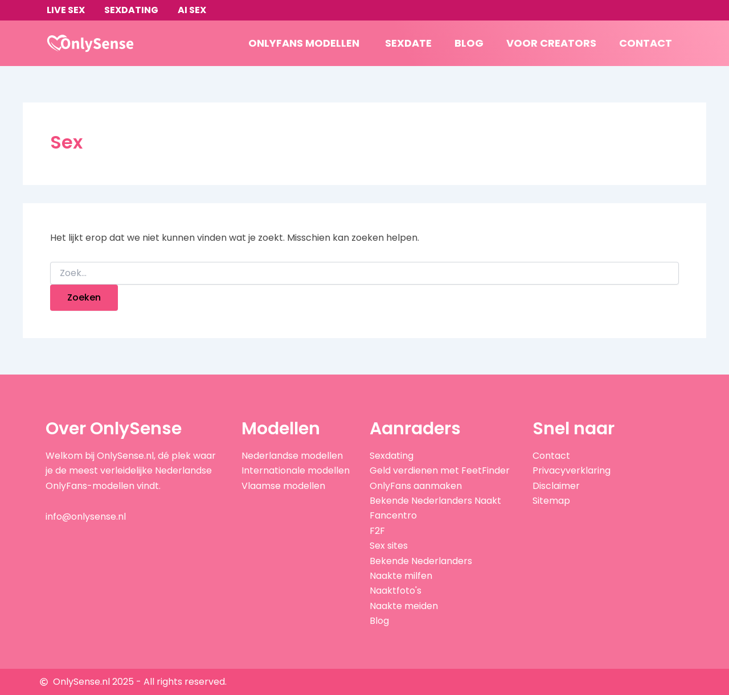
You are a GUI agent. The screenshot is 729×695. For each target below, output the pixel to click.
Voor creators (551, 43)
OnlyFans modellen (303, 43)
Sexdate (408, 43)
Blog (469, 43)
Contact (645, 43)
